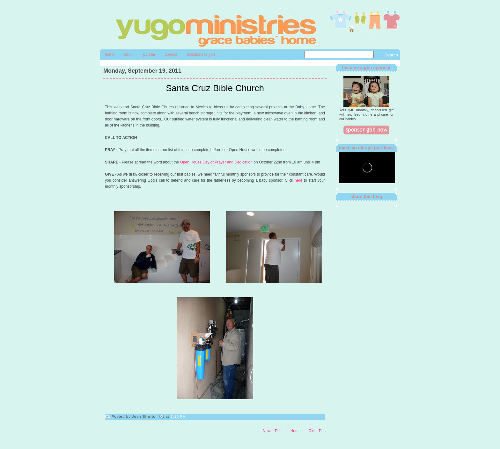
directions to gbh (201, 54)
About (129, 54)
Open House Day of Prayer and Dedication (216, 162)
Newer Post (273, 431)
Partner (149, 54)
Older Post (317, 431)
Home (109, 54)
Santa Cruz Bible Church (215, 88)
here (298, 180)
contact (171, 54)
